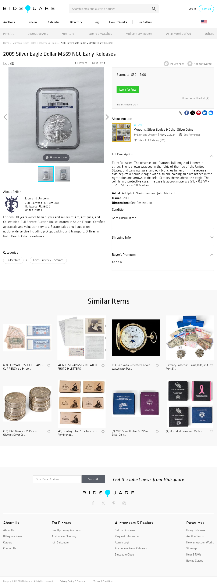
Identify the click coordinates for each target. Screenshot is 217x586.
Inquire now (177, 64)
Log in (192, 8)
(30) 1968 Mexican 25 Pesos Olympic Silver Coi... (19, 433)
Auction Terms (195, 536)
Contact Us (9, 548)
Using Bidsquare (196, 530)
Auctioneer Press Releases (131, 548)
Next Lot (98, 63)
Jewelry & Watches (100, 34)
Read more (37, 236)
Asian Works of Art (178, 34)
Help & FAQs (193, 554)
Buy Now (31, 22)
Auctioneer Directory (64, 536)
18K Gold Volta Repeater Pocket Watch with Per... (131, 366)
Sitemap (191, 548)
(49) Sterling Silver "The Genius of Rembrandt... (77, 433)
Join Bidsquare (60, 542)
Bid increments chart (127, 104)
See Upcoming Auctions (66, 530)
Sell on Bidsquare (125, 530)
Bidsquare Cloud (124, 554)
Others (209, 34)
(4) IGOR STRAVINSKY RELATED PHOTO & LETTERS (77, 366)
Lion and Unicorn (37, 198)
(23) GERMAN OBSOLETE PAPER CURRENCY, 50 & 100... (23, 366)
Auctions (9, 22)
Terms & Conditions (103, 581)
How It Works (118, 22)
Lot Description (122, 154)
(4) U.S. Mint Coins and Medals (184, 431)
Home (6, 42)
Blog (96, 22)
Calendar (53, 22)
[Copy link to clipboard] (180, 113)
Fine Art (8, 34)
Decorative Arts (38, 34)
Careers (7, 542)
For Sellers (145, 22)
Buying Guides (194, 561)
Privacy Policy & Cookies (72, 581)
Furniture (67, 34)
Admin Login (122, 542)
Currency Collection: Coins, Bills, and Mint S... (187, 366)
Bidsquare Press (12, 536)
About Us (8, 530)
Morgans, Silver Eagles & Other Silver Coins (35, 42)
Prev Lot (80, 63)
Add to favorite (203, 64)
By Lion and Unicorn (145, 134)
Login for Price (127, 89)
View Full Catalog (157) (149, 140)
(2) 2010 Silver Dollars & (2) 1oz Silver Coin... (130, 433)
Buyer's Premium (124, 255)
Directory (76, 22)
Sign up (206, 9)
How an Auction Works (200, 542)
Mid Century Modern (139, 34)
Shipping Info (121, 237)
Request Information (127, 536)
